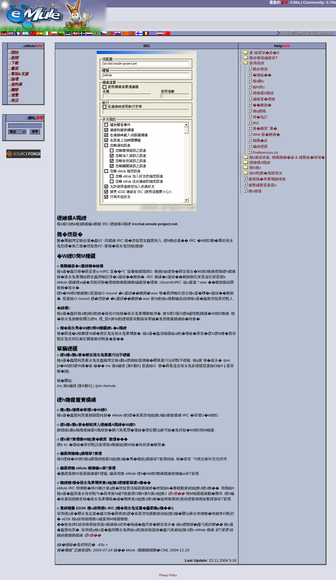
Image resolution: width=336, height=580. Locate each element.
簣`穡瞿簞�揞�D (264, 53)
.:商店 (13, 100)
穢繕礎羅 (260, 146)
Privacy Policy (168, 575)
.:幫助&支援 (19, 74)
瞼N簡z (259, 87)
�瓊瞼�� (262, 75)
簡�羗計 (260, 117)
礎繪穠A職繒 (263, 93)
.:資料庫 (15, 84)
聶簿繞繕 (256, 63)
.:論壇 (13, 79)
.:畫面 (13, 68)
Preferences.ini (265, 152)
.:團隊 (13, 90)
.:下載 (13, 63)
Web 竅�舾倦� (266, 134)
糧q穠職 (259, 111)
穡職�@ (260, 140)
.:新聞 (13, 58)
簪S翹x (255, 168)
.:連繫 (13, 95)
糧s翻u (258, 81)
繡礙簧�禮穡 (264, 99)
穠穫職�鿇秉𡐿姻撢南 (267, 179)
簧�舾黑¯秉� (265, 128)
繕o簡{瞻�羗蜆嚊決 (266, 173)
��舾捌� (262, 105)
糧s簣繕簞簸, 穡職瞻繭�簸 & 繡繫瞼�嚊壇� (287, 157)
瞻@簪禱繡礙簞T (263, 58)
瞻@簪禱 (260, 69)
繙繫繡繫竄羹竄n (262, 185)
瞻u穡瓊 (255, 191)
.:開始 (13, 52)
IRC (256, 123)
